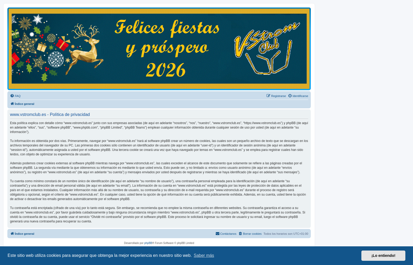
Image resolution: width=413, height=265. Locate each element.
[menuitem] (15, 96)
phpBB (148, 243)
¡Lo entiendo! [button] (383, 255)
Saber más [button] (204, 255)
